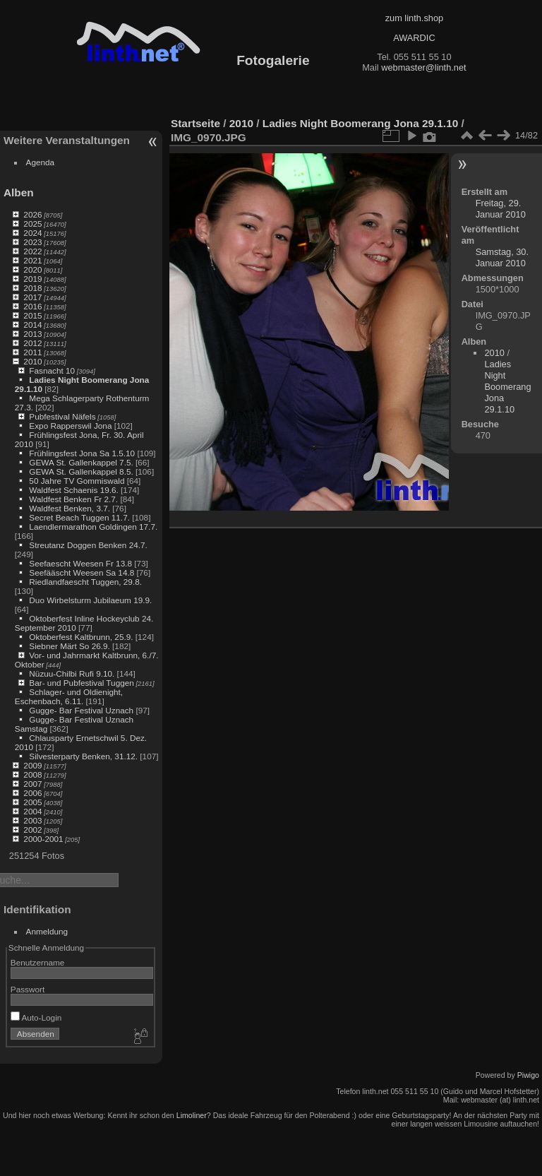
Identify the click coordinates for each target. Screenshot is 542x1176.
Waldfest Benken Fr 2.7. (73, 499)
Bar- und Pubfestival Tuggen (81, 682)
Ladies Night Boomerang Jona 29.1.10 (360, 123)
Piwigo (528, 1075)
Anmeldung (47, 931)
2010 (32, 361)
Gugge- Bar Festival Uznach (81, 710)
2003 (32, 820)
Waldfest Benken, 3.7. (69, 508)
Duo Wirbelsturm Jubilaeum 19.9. (90, 600)
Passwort (27, 989)
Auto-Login (36, 1017)
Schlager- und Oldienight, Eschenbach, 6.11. (69, 696)
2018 (32, 287)
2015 (32, 315)
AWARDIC (414, 37)
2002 (32, 829)
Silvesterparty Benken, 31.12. (83, 756)
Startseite (195, 123)
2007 (32, 783)
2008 (32, 774)
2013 (32, 333)
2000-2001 (43, 838)
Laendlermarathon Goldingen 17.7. (93, 526)
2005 (32, 802)
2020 (32, 269)
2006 (32, 792)
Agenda (40, 162)
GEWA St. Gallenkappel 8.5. (81, 471)
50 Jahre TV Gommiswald (76, 480)
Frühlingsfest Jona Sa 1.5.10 (82, 453)
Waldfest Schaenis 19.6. (73, 489)
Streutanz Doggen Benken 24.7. (88, 545)
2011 (32, 352)
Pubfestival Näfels (62, 416)
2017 (32, 297)
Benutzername (38, 962)
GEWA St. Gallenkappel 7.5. (81, 462)
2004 (32, 811)
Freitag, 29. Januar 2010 (501, 209)
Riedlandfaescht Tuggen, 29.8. (85, 581)
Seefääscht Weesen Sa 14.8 (81, 572)
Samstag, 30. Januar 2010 (502, 257)
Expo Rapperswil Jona (70, 425)
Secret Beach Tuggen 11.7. (79, 517)
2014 (32, 324)
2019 (32, 278)
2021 (32, 260)
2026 (32, 214)
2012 (32, 343)
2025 (32, 223)
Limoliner (191, 1115)
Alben (19, 192)
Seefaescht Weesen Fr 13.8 (80, 563)
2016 (32, 306)
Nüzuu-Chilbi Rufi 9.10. (71, 673)
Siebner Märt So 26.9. (69, 646)
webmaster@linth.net (423, 67)
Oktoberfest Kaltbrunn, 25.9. (81, 636)
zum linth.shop (414, 18)
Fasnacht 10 (52, 370)
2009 (32, 765)
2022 (32, 251)
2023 (32, 242)
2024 (32, 232)
